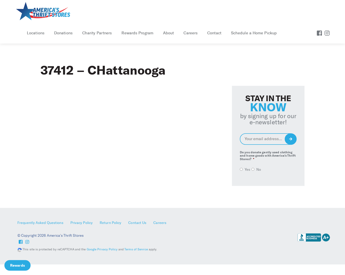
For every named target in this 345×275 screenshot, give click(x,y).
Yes (247, 169)
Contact (214, 33)
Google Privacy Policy (102, 249)
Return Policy (110, 223)
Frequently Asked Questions (40, 223)
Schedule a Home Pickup (254, 33)
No (258, 169)
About (168, 33)
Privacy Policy (81, 223)
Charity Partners (97, 33)
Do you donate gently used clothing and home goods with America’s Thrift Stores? (268, 156)
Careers (191, 33)
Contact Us (137, 223)
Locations (35, 33)
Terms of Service (136, 249)
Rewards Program (137, 33)
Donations (63, 33)
